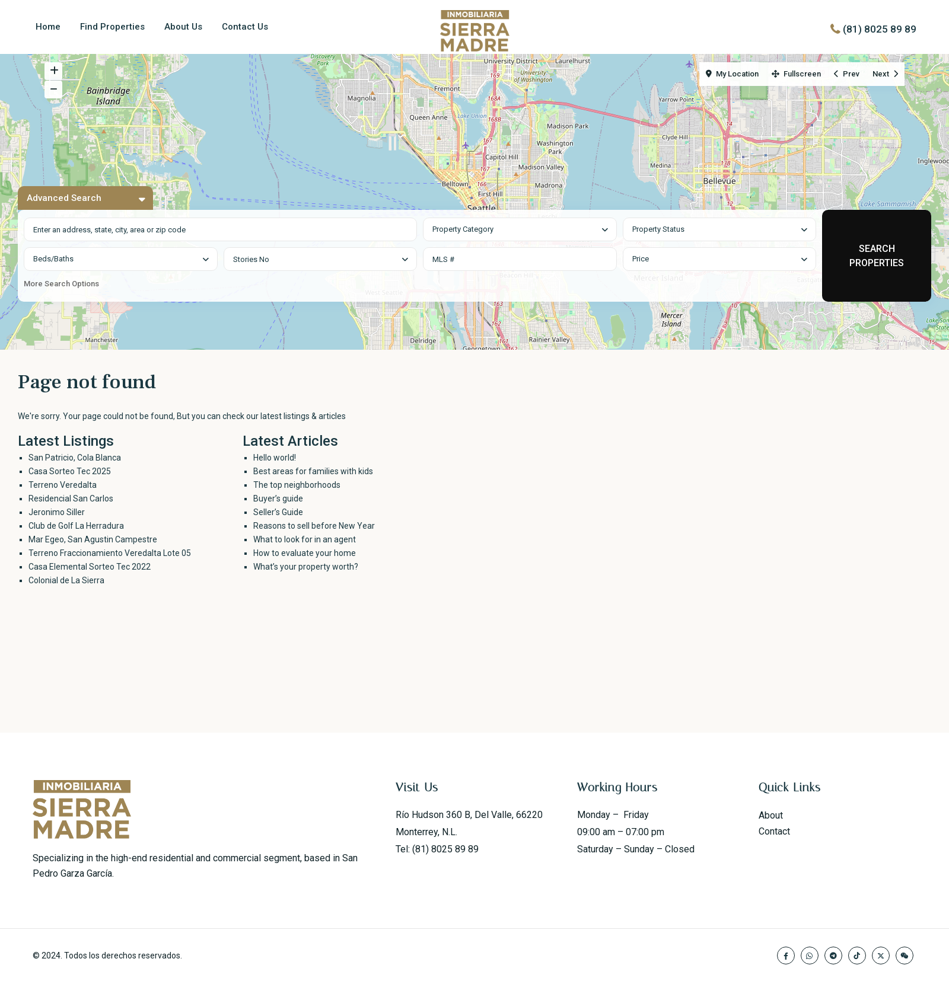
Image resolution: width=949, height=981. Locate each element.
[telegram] (833, 955)
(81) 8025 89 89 (879, 29)
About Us (183, 26)
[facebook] (786, 955)
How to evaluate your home (304, 553)
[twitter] (881, 955)
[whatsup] (810, 955)
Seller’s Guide (278, 512)
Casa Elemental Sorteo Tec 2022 (89, 566)
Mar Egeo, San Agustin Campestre (92, 539)
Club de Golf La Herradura (76, 526)
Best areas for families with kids (313, 471)
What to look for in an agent (304, 539)
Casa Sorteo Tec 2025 (69, 471)
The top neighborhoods (296, 485)
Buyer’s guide (278, 498)
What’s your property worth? (305, 566)
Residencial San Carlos (70, 498)
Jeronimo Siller (56, 512)
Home (48, 26)
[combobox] (520, 229)
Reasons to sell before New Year (314, 526)
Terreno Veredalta (62, 485)
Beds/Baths (53, 258)
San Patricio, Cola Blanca (74, 457)
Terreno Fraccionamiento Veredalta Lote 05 (109, 553)
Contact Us (245, 26)
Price (640, 258)
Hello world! (274, 457)
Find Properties (112, 26)
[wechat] (904, 955)
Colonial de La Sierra (66, 580)
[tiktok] (857, 955)
